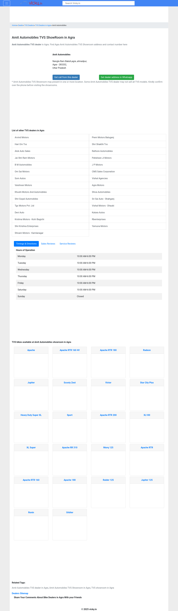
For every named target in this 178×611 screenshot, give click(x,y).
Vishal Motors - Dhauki (103, 205)
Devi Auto (19, 212)
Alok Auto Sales (22, 151)
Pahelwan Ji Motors (102, 158)
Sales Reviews (48, 243)
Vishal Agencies (100, 178)
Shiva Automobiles (101, 192)
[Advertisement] (89, 321)
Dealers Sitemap (20, 593)
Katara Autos (98, 212)
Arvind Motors (22, 137)
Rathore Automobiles (102, 151)
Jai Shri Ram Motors (25, 158)
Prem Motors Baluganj (103, 137)
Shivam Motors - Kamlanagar (29, 233)
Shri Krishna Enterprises (26, 226)
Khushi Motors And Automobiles (31, 192)
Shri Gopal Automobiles (26, 199)
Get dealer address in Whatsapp (116, 77)
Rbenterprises (99, 219)
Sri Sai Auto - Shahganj (103, 199)
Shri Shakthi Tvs (100, 144)
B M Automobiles (23, 164)
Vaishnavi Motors (23, 185)
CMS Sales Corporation (103, 171)
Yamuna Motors (100, 226)
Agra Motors (98, 185)
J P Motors (97, 164)
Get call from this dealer (66, 77)
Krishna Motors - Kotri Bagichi (29, 219)
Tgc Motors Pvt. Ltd (24, 205)
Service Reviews (68, 243)
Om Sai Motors (22, 171)
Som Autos (20, 178)
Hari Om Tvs (21, 144)
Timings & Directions (26, 243)
